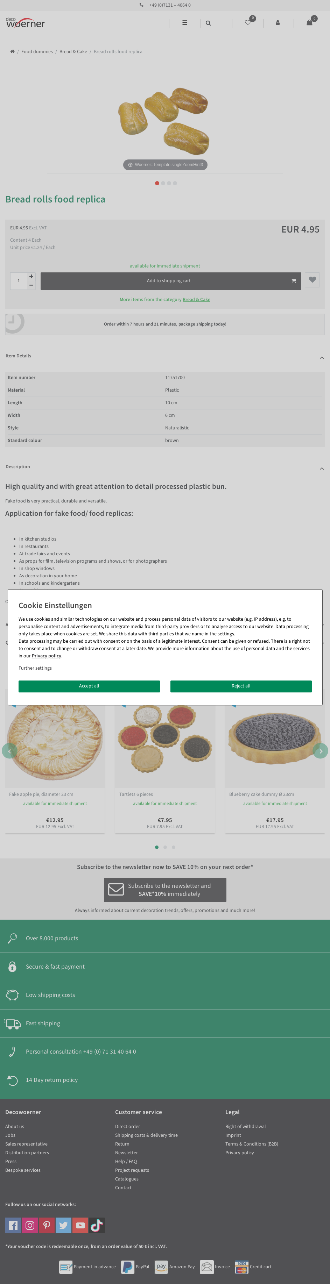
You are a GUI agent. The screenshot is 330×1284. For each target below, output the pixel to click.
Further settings (35, 668)
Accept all (89, 686)
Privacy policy (46, 655)
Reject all (241, 686)
